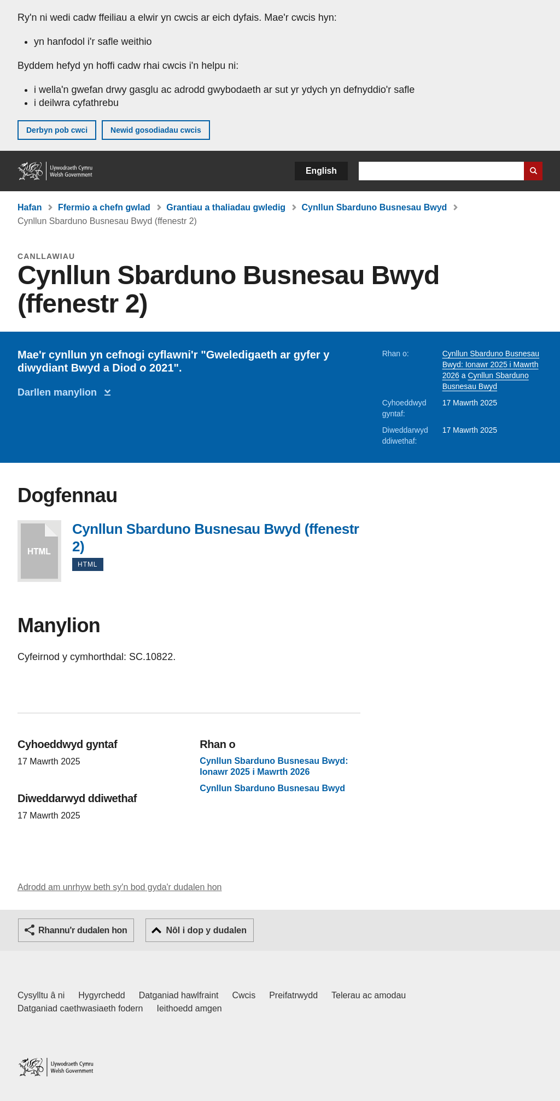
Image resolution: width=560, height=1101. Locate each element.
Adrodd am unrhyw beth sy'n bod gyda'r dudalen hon (119, 887)
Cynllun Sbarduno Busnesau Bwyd (374, 207)
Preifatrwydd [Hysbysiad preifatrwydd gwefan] (293, 995)
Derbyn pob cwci (57, 130)
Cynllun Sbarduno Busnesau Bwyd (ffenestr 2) (39, 551)
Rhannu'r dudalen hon (82, 930)
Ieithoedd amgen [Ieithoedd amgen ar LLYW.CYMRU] (189, 1008)
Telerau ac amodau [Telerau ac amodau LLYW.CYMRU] (368, 995)
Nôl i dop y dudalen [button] (206, 930)
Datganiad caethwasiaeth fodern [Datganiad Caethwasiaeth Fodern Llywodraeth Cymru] (80, 1008)
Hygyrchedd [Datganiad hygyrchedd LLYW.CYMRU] (101, 995)
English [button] (321, 170)
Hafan (30, 207)
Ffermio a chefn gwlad (104, 207)
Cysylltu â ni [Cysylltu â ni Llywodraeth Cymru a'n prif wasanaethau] (41, 995)
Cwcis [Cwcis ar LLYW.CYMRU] (244, 995)
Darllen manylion (60, 392)
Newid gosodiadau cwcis (155, 130)
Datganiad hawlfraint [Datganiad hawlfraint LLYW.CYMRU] (179, 995)
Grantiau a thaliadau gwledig (225, 207)
